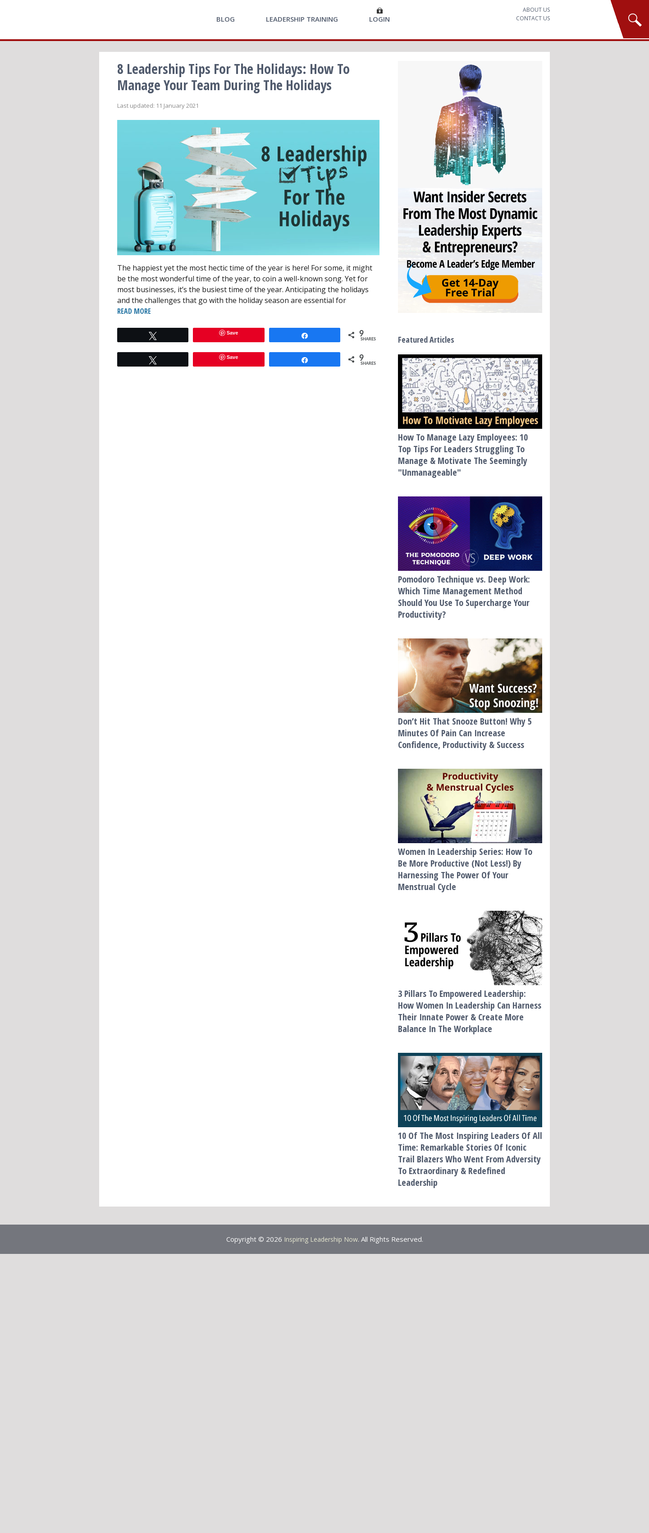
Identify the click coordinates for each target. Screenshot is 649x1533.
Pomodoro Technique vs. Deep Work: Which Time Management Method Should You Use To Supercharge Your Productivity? (464, 596)
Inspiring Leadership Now (321, 1239)
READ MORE (133, 312)
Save (232, 333)
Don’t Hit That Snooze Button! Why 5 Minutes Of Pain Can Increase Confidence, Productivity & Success (465, 733)
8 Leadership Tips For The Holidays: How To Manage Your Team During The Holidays (233, 77)
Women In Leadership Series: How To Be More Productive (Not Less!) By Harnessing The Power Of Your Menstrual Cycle (465, 869)
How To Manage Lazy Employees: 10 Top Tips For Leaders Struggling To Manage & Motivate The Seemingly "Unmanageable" (463, 454)
